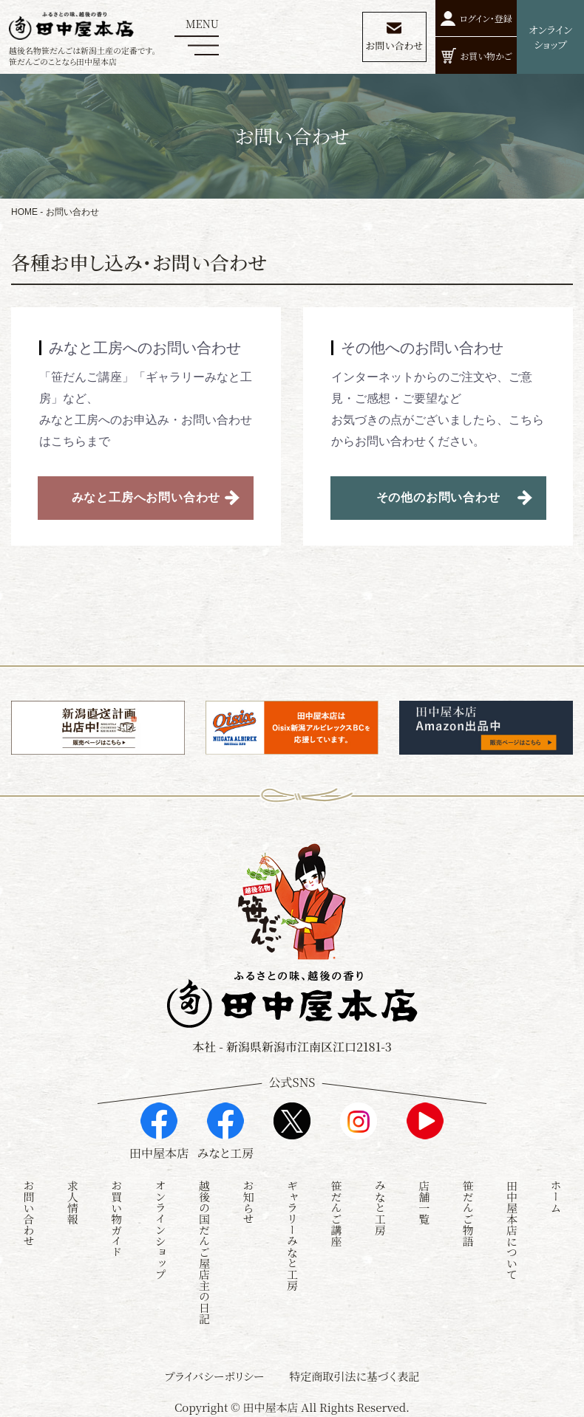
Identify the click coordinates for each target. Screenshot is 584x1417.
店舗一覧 (424, 1202)
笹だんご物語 (468, 1213)
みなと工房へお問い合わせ (146, 497)
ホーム (555, 1196)
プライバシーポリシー (215, 1376)
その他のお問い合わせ (438, 497)
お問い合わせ (28, 1213)
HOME (24, 212)
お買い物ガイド (116, 1219)
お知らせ (249, 1202)
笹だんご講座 (336, 1213)
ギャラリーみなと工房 (292, 1235)
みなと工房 (380, 1207)
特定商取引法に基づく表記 (354, 1376)
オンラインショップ (161, 1230)
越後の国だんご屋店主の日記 (204, 1252)
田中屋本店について (512, 1230)
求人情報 (73, 1202)
